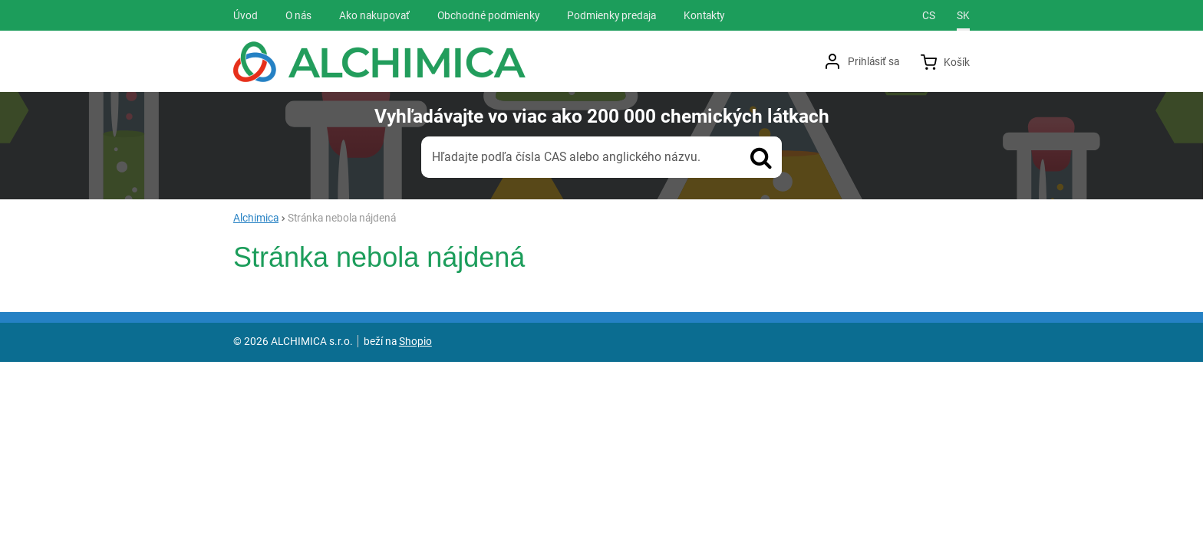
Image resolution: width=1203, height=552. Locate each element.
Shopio (415, 341)
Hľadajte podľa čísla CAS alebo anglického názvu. (566, 157)
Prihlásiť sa (873, 61)
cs (928, 15)
